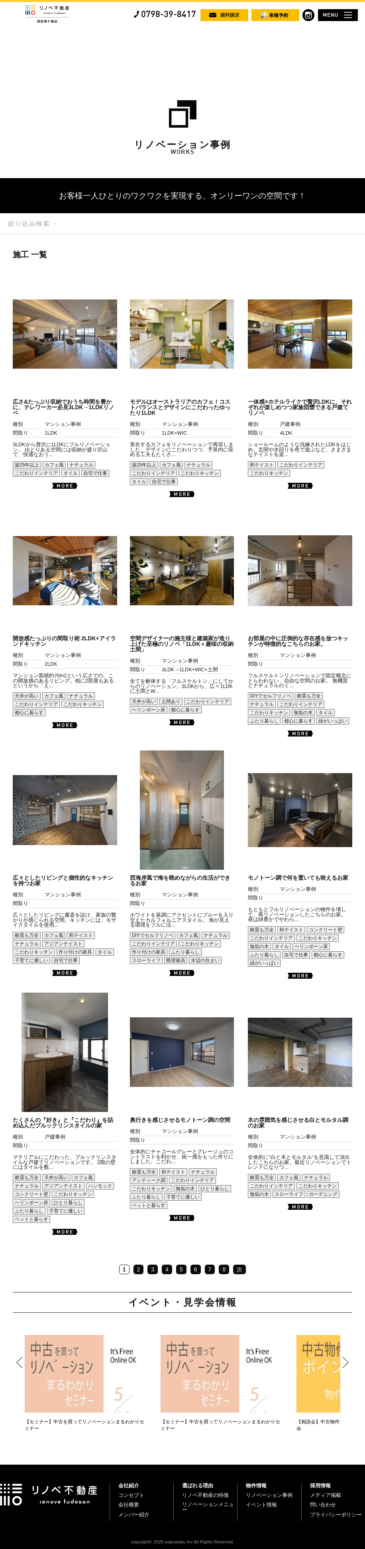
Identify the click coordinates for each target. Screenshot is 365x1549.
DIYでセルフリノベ (270, 696)
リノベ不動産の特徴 (205, 1495)
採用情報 (320, 1485)
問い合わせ (323, 1504)
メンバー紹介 (133, 1514)
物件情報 (256, 1485)
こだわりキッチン (200, 473)
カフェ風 (54, 465)
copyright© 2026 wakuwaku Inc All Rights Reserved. (182, 1541)
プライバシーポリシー (336, 1514)
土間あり (171, 701)
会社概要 (128, 1504)
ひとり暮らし (68, 1202)
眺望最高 (175, 960)
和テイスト (262, 465)
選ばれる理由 (197, 1485)
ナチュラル (81, 465)
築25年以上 (27, 465)
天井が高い (27, 696)
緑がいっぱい (332, 721)
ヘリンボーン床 (148, 710)
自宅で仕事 (95, 473)
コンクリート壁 (325, 930)
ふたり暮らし (264, 721)
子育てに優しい (31, 960)
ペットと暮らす (31, 1219)
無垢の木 (303, 712)
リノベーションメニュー (208, 1507)
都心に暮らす (29, 712)
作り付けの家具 (75, 952)
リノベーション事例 (269, 1495)
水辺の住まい (205, 960)
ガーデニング (323, 1194)
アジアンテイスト (63, 944)
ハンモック (100, 1186)
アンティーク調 (148, 1180)
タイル (70, 473)
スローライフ (146, 960)
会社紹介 (128, 1485)
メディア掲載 (325, 1495)
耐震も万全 (309, 696)
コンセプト (131, 1495)
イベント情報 (261, 1504)
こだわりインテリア (36, 473)
